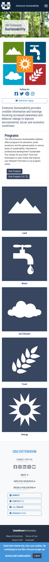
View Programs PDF (18, 176)
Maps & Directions (14, 536)
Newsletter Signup (25, 100)
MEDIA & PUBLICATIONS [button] (25, 487)
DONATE (14, 495)
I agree (37, 555)
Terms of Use (31, 536)
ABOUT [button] (24, 475)
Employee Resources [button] (24, 481)
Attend (17, 513)
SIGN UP (16, 507)
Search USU (17, 540)
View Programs (14, 171)
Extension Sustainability (27, 5)
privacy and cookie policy (17, 555)
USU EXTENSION (24, 451)
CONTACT (16, 501)
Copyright (29, 540)
